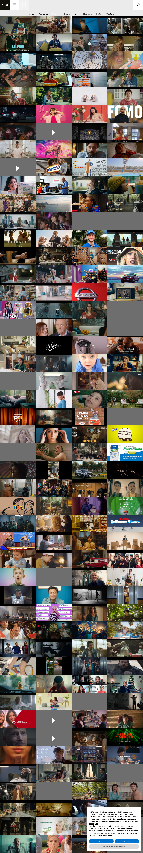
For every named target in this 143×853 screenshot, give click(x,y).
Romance (87, 14)
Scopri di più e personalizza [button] (114, 846)
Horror (76, 14)
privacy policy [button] (128, 814)
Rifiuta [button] (101, 841)
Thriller (99, 14)
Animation (43, 14)
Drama (67, 14)
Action (32, 14)
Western (110, 14)
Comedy (56, 14)
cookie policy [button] (94, 824)
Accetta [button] (127, 841)
